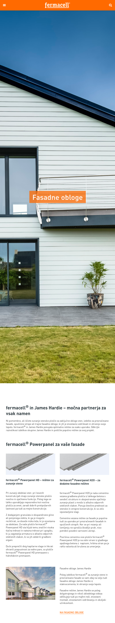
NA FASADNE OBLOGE (72, 612)
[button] (4, 5)
